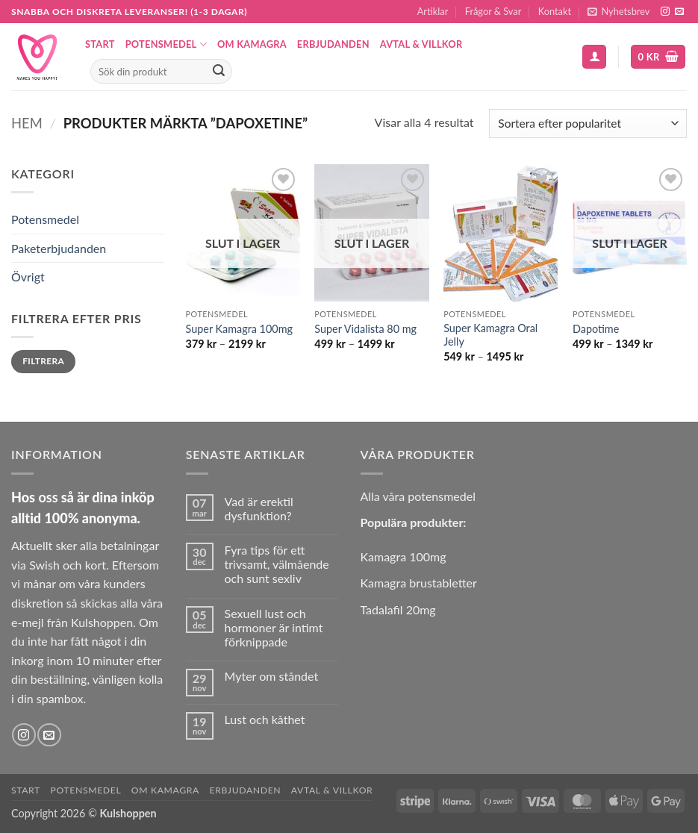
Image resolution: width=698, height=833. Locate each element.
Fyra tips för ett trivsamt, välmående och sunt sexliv (277, 564)
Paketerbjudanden (58, 248)
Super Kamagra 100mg (239, 328)
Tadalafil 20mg (398, 609)
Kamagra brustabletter (419, 582)
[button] (618, 11)
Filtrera (43, 360)
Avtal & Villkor (421, 44)
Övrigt (28, 276)
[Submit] (218, 71)
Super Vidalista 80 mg (365, 328)
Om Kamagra (252, 44)
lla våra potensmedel (422, 496)
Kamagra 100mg (403, 556)
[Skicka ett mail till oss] (679, 12)
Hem (27, 123)
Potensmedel (166, 44)
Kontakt (554, 11)
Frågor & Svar (493, 11)
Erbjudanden (333, 44)
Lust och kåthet (265, 719)
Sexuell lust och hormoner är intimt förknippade (274, 627)
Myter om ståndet (272, 676)
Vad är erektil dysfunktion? (259, 508)
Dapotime (596, 328)
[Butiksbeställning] (588, 123)
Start (100, 44)
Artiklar (433, 11)
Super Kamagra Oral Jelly (490, 335)
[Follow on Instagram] (665, 12)
